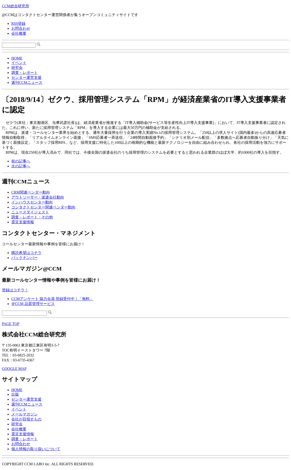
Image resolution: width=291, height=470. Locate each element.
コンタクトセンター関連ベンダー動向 (43, 207)
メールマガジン (24, 414)
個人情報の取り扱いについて (35, 449)
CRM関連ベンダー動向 (30, 192)
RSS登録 (18, 23)
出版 (15, 394)
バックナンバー (24, 258)
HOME (16, 58)
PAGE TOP (10, 324)
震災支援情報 (22, 222)
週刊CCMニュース (26, 82)
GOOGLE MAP (14, 369)
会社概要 (18, 33)
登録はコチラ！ (15, 290)
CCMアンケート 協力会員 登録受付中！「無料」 (52, 299)
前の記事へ (20, 161)
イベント (18, 63)
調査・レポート (24, 73)
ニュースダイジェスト (30, 212)
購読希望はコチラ (26, 253)
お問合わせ (20, 28)
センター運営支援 (26, 78)
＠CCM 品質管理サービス (33, 304)
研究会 (17, 68)
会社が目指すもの (26, 419)
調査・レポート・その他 (32, 217)
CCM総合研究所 (15, 6)
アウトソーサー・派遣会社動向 (37, 197)
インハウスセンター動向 (32, 202)
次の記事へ (20, 166)
